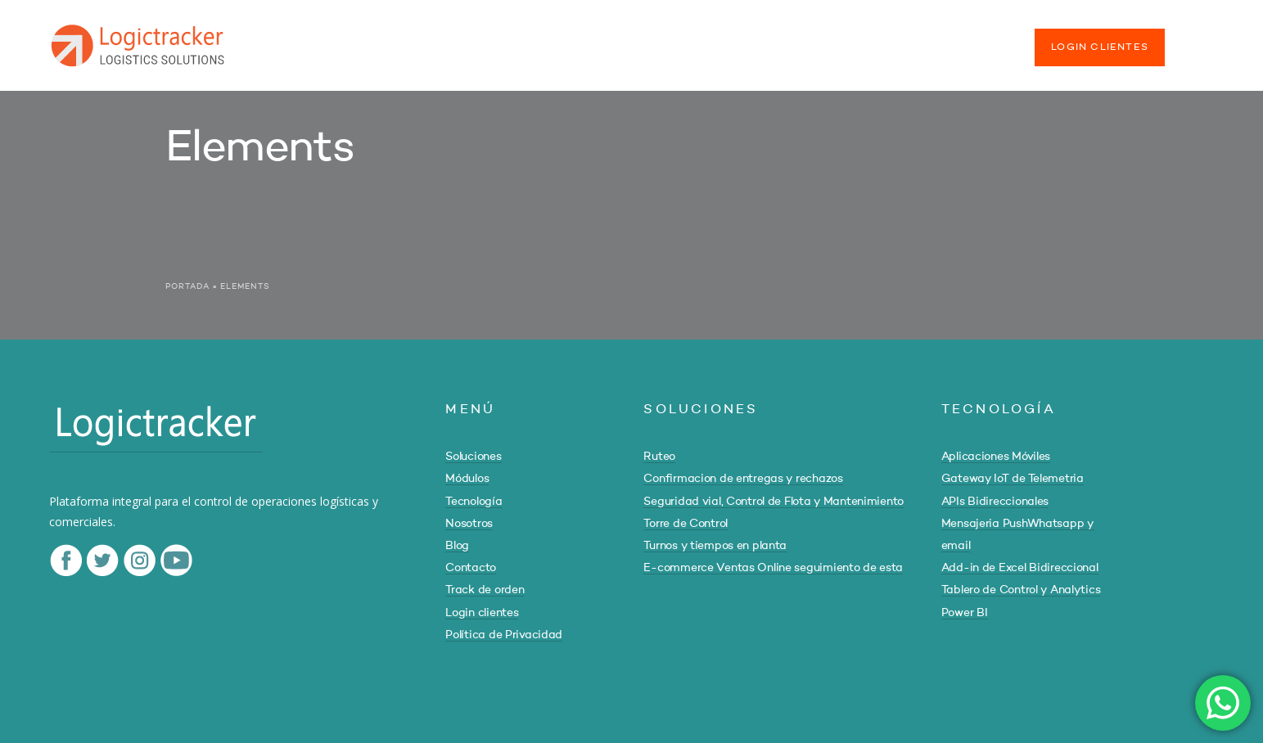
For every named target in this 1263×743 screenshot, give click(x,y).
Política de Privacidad (503, 635)
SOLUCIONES (398, 39)
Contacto (470, 568)
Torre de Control (685, 523)
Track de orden (484, 590)
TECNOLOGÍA (590, 39)
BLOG (767, 39)
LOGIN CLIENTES (1099, 47)
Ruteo (659, 456)
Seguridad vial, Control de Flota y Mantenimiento (773, 501)
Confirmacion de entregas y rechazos (742, 478)
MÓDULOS (494, 39)
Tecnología (473, 501)
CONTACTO (843, 39)
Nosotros (469, 523)
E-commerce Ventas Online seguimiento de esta (773, 568)
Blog (457, 546)
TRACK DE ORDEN (955, 39)
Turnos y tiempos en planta (715, 546)
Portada (187, 286)
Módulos (467, 478)
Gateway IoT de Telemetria (1012, 478)
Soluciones (473, 456)
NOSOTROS (690, 39)
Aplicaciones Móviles (995, 456)
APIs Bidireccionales (995, 501)
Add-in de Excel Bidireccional (1019, 568)
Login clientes (481, 613)
